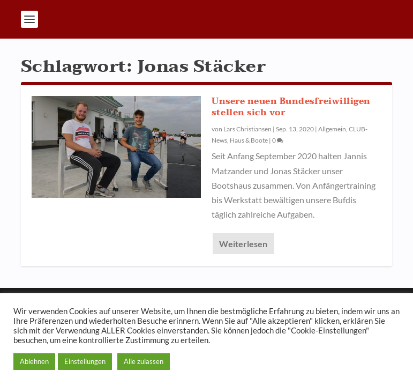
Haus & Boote (249, 140)
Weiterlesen (243, 244)
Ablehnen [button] (34, 361)
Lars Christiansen (247, 129)
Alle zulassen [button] (143, 361)
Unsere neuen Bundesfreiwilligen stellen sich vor (291, 107)
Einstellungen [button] (85, 361)
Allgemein (332, 129)
